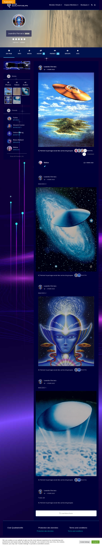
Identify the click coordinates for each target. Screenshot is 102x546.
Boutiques (84, 5)
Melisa (46, 162)
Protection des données (45, 531)
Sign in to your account (17, 65)
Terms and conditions (75, 531)
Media (29, 52)
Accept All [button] (95, 542)
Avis (77, 52)
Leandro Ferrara (50, 67)
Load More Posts (66, 513)
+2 (85, 150)
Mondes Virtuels (55, 5)
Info (19, 52)
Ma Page (9, 52)
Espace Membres (70, 5)
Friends (55, 52)
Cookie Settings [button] (84, 542)
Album (41, 52)
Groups (67, 52)
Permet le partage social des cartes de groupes (56, 150)
